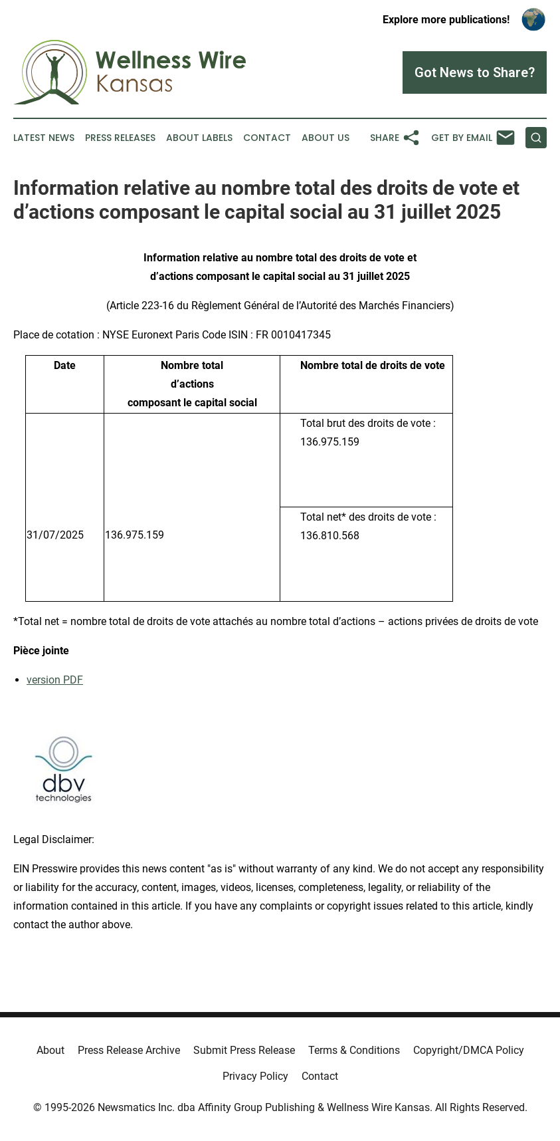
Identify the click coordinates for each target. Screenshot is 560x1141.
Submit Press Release (244, 1050)
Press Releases (120, 138)
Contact (267, 138)
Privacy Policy (255, 1076)
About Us (325, 138)
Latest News (43, 138)
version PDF (55, 680)
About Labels (199, 138)
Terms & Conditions (354, 1050)
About (50, 1050)
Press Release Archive (129, 1050)
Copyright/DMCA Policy (468, 1050)
